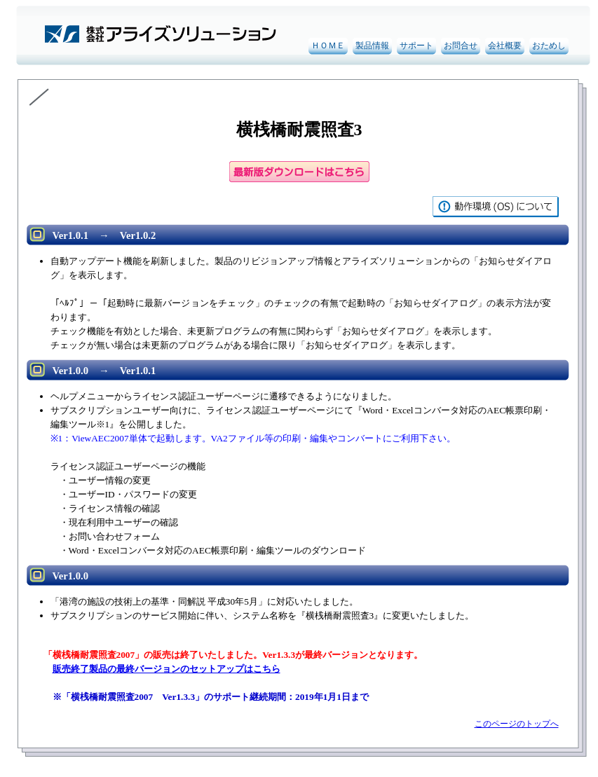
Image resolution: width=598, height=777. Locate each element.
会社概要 (505, 45)
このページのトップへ (517, 724)
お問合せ (460, 45)
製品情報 (372, 45)
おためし (549, 45)
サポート (416, 45)
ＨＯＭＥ (328, 45)
